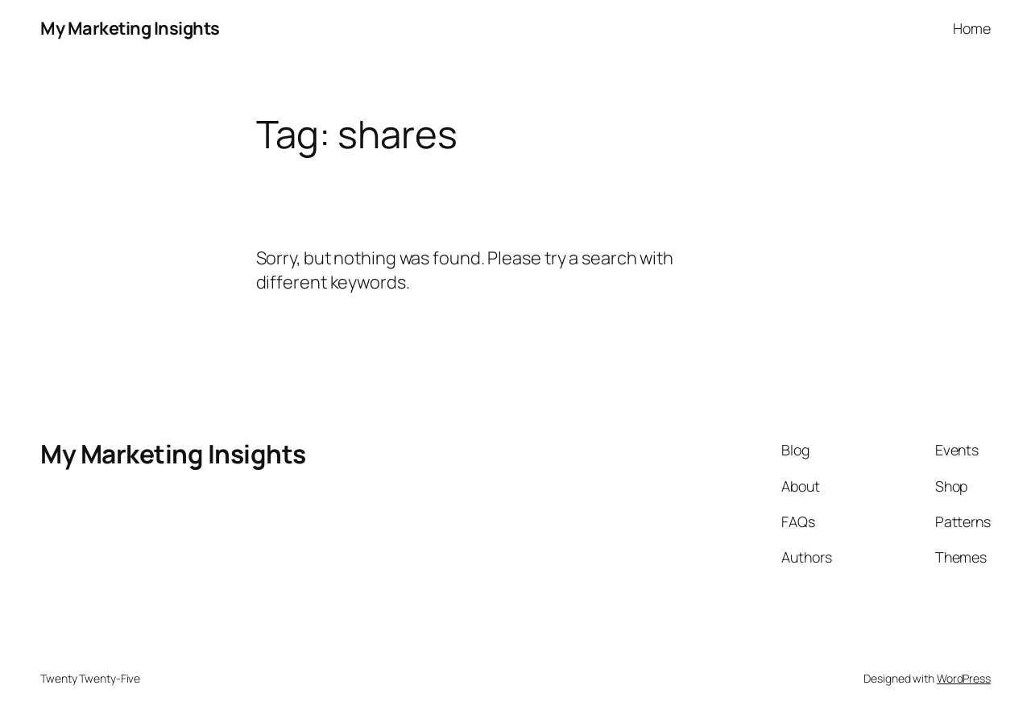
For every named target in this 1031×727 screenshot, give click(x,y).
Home (972, 28)
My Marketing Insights (130, 28)
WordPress (964, 678)
